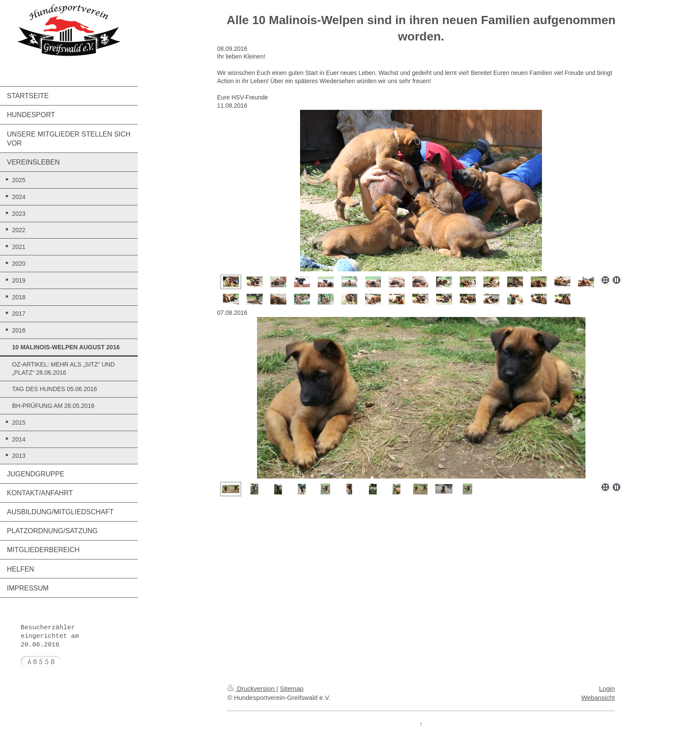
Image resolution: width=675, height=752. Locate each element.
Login (607, 688)
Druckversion (251, 688)
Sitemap (291, 688)
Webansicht (598, 697)
